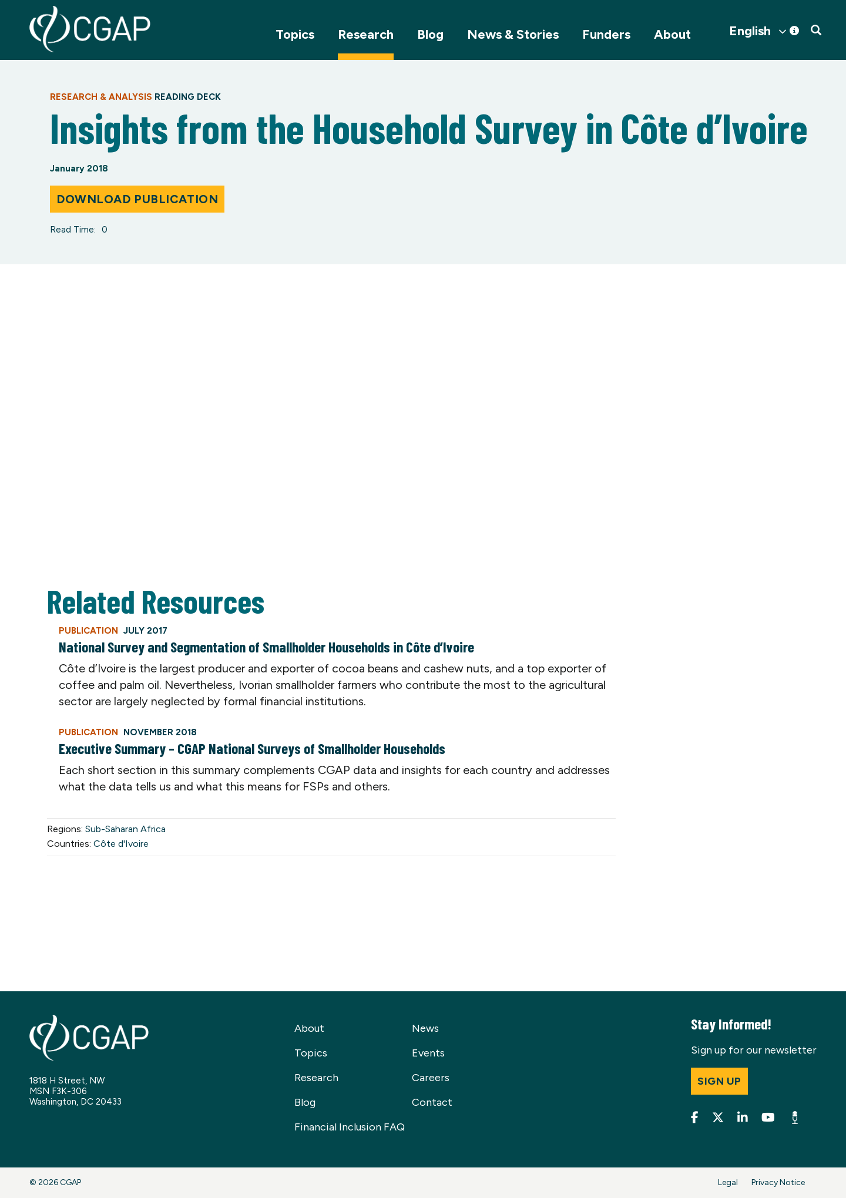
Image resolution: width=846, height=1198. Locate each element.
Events (428, 1052)
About (672, 34)
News (425, 1028)
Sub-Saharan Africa (125, 828)
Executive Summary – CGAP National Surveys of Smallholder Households (252, 748)
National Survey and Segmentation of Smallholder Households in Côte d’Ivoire (266, 646)
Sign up (719, 1081)
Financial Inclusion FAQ (349, 1126)
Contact (432, 1102)
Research (366, 34)
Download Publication (137, 199)
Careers (430, 1077)
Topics (295, 34)
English (750, 31)
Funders (606, 34)
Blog (430, 34)
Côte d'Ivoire (121, 843)
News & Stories (513, 34)
